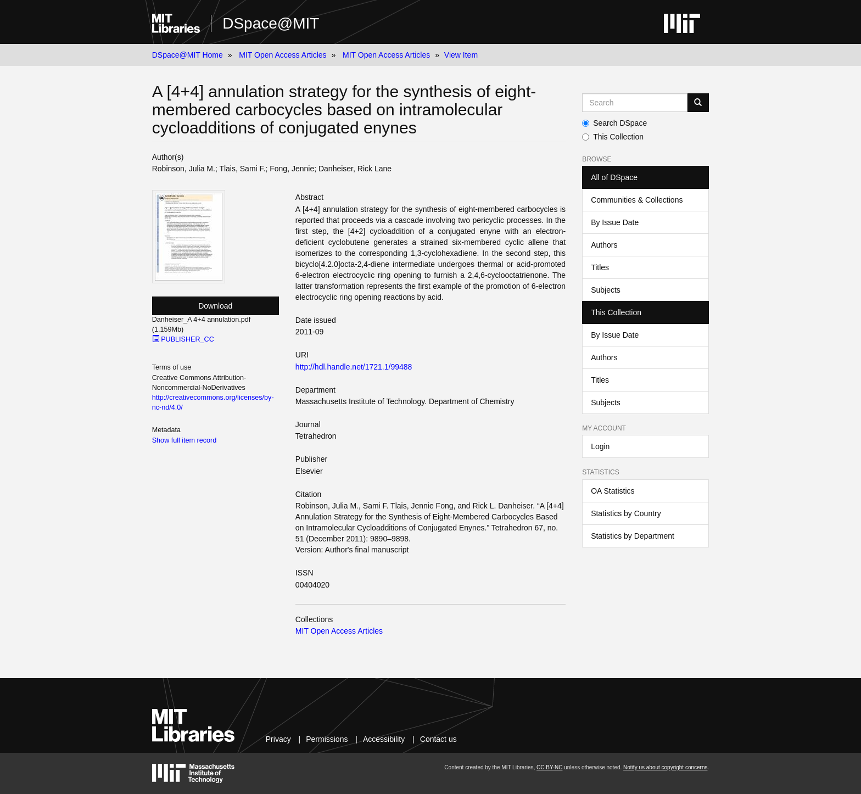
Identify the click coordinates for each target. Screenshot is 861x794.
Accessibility (384, 739)
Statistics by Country (626, 513)
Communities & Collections (637, 199)
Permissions (327, 739)
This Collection (613, 136)
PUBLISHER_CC (183, 339)
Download (215, 305)
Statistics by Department (632, 536)
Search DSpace (614, 123)
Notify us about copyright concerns (665, 767)
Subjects (605, 290)
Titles (600, 267)
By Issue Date (615, 222)
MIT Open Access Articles (282, 55)
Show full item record (184, 440)
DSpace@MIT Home (187, 55)
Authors (604, 245)
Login (600, 446)
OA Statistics (612, 491)
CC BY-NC (549, 767)
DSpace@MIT (270, 23)
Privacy (278, 739)
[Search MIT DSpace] (634, 102)
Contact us (438, 739)
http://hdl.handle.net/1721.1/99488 (353, 366)
